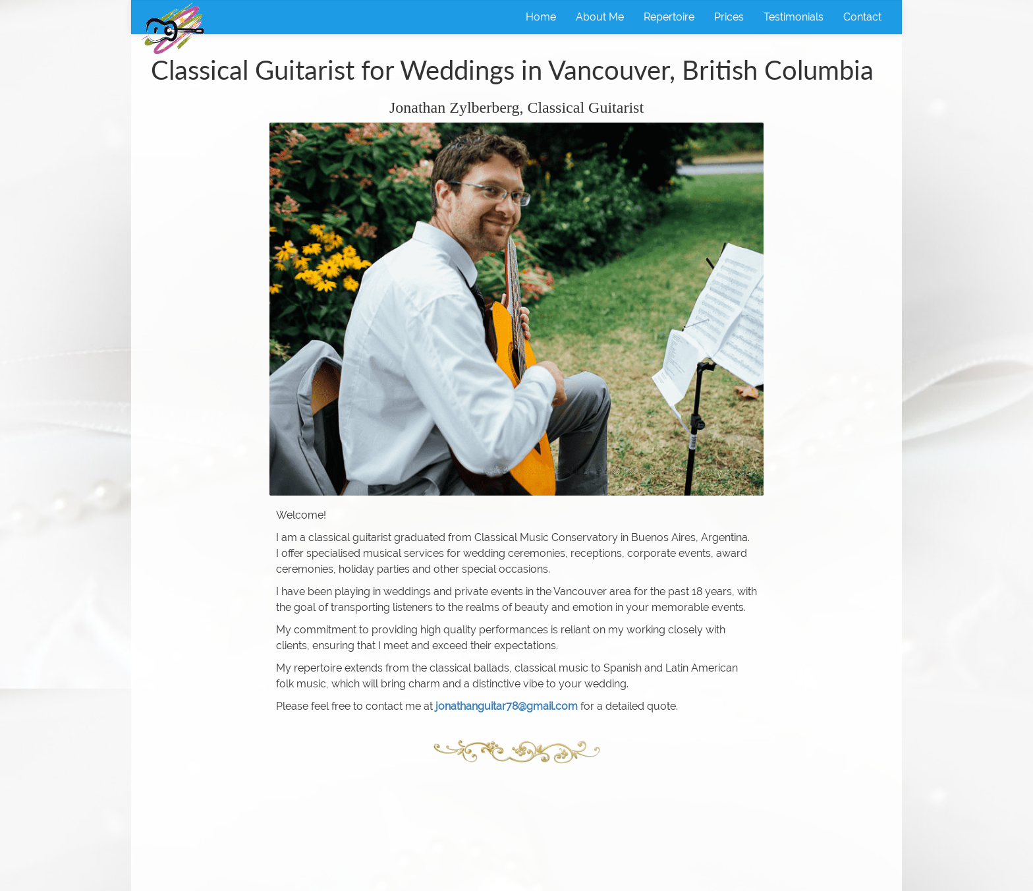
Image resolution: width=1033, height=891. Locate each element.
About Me (600, 17)
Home (541, 17)
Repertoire (669, 17)
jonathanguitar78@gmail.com (506, 706)
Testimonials (794, 17)
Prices (729, 17)
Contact (862, 17)
